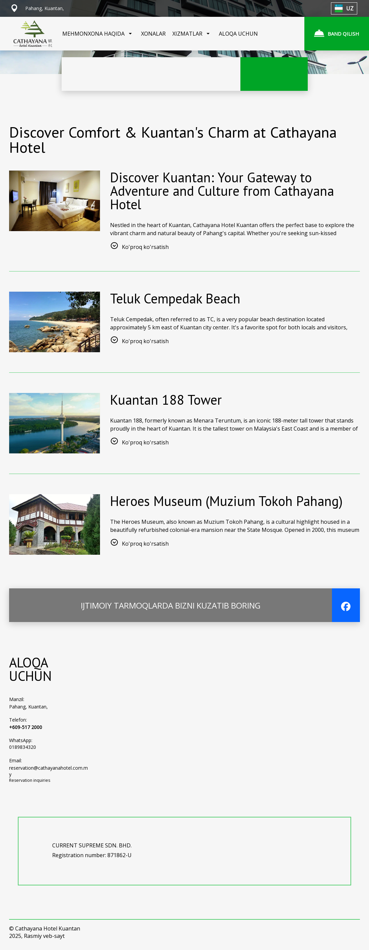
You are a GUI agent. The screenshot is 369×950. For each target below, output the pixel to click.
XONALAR (153, 33)
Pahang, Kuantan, (28, 708)
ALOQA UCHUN (238, 33)
